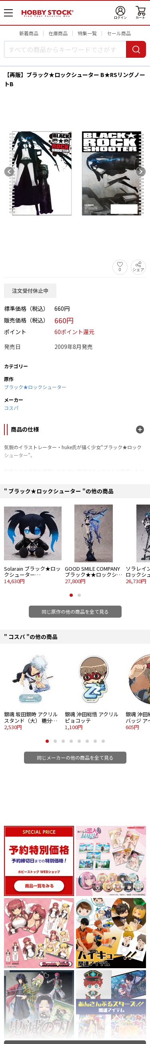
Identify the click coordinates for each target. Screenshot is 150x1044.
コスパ (11, 407)
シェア (138, 269)
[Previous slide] (9, 171)
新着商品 (28, 33)
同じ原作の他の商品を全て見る (75, 611)
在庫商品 (58, 33)
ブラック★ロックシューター (35, 386)
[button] (71, 595)
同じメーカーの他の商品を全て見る (75, 757)
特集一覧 (87, 33)
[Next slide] (141, 171)
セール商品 (119, 33)
